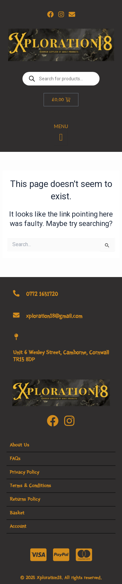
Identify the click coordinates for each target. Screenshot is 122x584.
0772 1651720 (42, 294)
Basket (17, 512)
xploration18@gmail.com (54, 316)
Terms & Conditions (30, 485)
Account (18, 526)
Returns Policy (25, 499)
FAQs (15, 458)
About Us (19, 444)
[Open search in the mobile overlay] (61, 78)
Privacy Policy (24, 472)
